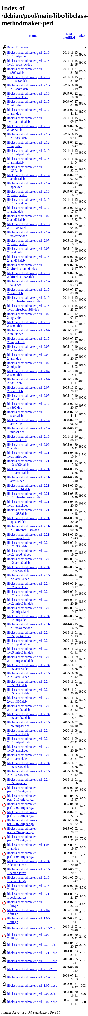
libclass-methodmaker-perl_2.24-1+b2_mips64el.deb (28, 601)
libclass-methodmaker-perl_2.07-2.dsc (32, 1002)
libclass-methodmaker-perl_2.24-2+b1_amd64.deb (28, 707)
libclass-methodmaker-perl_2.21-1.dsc (32, 953)
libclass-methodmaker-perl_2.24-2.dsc (32, 928)
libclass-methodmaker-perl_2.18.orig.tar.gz (22, 797)
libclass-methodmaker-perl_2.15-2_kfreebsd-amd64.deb (28, 266)
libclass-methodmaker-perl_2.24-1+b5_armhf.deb (28, 691)
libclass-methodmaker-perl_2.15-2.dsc (32, 969)
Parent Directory (18, 47)
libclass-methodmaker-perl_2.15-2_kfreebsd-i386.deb (28, 275)
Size (82, 35)
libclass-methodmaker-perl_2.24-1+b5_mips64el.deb (28, 650)
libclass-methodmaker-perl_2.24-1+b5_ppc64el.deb (28, 634)
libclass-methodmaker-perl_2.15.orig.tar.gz (22, 789)
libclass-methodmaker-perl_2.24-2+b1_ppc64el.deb (28, 642)
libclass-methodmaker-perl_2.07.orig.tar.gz (22, 822)
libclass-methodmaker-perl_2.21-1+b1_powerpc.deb (28, 626)
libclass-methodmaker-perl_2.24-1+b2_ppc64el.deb (28, 552)
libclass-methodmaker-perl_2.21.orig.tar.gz (22, 838)
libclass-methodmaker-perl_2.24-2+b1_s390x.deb (28, 773)
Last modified (69, 35)
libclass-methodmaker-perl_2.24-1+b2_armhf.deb (28, 593)
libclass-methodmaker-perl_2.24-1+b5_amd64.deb (28, 716)
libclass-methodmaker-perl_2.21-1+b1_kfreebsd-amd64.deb (28, 495)
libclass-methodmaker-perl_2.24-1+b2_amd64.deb (28, 560)
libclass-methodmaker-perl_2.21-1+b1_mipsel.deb (28, 536)
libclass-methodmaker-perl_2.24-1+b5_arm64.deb (28, 667)
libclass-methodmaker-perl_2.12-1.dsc (32, 977)
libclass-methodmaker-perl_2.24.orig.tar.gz (22, 830)
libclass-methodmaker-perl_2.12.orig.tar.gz (22, 814)
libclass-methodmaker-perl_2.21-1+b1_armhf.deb (28, 471)
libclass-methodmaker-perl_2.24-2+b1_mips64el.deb (28, 658)
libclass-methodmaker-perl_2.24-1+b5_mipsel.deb (28, 724)
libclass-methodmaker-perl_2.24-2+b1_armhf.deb (28, 732)
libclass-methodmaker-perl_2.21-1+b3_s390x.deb (28, 462)
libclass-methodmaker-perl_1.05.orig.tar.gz (22, 854)
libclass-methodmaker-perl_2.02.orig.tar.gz (22, 805)
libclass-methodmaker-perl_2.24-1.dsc (32, 944)
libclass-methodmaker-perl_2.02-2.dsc (32, 993)
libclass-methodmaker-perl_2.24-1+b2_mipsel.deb (28, 609)
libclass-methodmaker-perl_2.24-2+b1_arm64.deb (28, 675)
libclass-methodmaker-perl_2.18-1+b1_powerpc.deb (28, 62)
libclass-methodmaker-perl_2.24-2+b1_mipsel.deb (28, 740)
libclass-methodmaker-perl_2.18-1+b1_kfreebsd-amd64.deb (28, 299)
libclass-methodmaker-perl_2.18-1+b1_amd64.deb (28, 119)
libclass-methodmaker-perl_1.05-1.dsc (32, 985)
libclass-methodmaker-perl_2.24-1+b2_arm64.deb (28, 577)
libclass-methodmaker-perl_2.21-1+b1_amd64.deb (28, 487)
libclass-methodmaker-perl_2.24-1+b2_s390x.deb (28, 569)
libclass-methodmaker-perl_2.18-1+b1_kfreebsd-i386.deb (28, 307)
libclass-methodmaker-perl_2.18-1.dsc (32, 961)
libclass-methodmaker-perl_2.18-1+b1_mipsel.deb (28, 152)
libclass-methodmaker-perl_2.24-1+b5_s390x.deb (28, 765)
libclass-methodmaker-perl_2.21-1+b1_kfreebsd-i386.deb (28, 528)
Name (33, 35)
